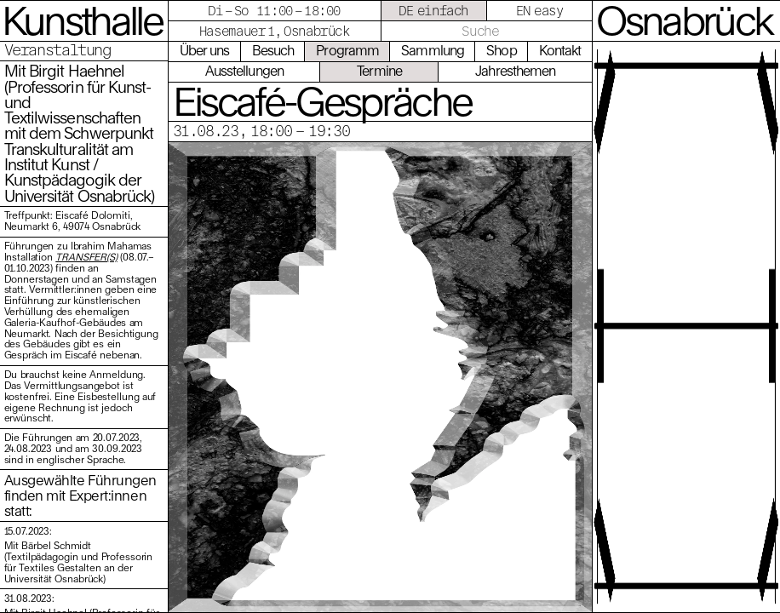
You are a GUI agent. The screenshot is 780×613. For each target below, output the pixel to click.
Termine (379, 70)
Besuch (273, 50)
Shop (501, 50)
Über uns (205, 50)
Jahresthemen (515, 70)
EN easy (540, 10)
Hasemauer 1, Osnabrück (274, 30)
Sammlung (432, 50)
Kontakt (560, 50)
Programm (347, 50)
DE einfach (433, 10)
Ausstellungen (244, 70)
